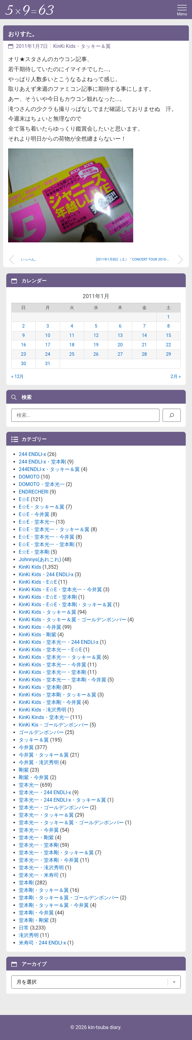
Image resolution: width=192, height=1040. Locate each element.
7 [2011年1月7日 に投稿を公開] (144, 326)
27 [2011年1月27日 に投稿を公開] (120, 354)
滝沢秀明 (29, 935)
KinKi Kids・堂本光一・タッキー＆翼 (60, 657)
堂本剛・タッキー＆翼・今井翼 (54, 905)
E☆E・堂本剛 (34, 552)
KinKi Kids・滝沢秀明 (42, 710)
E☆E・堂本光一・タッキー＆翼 (54, 529)
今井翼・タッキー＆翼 (44, 755)
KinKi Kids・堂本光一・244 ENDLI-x (59, 642)
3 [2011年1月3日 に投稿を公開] (47, 326)
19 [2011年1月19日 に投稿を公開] (96, 345)
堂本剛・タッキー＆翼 (44, 890)
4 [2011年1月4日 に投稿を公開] (72, 326)
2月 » (176, 376)
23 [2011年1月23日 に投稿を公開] (23, 354)
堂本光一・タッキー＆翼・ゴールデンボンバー (71, 822)
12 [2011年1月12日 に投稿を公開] (96, 335)
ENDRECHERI (33, 492)
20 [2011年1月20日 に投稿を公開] (120, 345)
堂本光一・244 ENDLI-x (45, 792)
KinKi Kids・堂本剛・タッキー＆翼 (57, 695)
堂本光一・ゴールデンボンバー (54, 807)
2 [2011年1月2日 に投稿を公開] (23, 326)
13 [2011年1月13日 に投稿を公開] (120, 335)
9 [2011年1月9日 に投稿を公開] (23, 335)
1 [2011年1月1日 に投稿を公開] (168, 317)
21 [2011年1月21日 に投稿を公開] (144, 345)
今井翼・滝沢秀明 (39, 762)
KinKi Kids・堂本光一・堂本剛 (52, 672)
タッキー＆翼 (34, 740)
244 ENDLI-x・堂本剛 (42, 462)
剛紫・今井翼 (34, 777)
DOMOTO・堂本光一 (42, 484)
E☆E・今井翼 (34, 514)
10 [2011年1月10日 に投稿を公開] (47, 335)
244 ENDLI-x (32, 454)
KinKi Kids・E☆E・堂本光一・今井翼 (60, 589)
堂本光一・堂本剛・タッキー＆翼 (56, 853)
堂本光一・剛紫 (36, 838)
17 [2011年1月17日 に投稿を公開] (47, 345)
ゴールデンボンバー (41, 732)
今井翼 (26, 747)
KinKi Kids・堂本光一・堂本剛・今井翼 (62, 680)
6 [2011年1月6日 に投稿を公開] (120, 326)
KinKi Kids (30, 567)
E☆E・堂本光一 (36, 522)
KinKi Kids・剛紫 (37, 635)
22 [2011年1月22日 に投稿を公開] (168, 345)
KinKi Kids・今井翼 (40, 627)
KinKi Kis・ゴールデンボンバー (53, 725)
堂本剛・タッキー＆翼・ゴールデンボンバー (69, 898)
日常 (24, 928)
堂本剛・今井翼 (36, 913)
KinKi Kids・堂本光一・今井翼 (52, 665)
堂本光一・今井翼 (39, 830)
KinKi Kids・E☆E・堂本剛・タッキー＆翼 (65, 605)
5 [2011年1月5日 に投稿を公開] (96, 326)
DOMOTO (29, 477)
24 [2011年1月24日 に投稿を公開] (47, 354)
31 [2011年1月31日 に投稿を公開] (47, 363)
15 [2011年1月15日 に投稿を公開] (168, 335)
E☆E (24, 499)
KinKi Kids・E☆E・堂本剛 (48, 597)
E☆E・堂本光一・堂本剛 (46, 544)
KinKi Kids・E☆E (38, 582)
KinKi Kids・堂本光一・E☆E (50, 650)
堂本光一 (29, 785)
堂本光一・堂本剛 (39, 845)
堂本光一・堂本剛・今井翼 (49, 860)
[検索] (172, 415)
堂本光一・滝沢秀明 (41, 868)
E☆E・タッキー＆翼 (41, 507)
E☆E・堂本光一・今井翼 (46, 537)
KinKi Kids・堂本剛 (40, 687)
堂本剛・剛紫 (34, 920)
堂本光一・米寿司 (39, 875)
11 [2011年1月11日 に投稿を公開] (71, 335)
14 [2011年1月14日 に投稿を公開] (144, 335)
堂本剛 (26, 883)
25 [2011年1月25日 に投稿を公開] (71, 354)
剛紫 (24, 770)
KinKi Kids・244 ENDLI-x (46, 574)
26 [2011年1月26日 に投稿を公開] (96, 354)
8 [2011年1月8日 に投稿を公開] (168, 326)
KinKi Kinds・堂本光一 (44, 717)
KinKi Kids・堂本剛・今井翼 (50, 702)
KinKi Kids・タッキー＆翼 (82, 46)
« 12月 (17, 376)
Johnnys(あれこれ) (40, 559)
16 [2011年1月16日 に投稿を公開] (23, 345)
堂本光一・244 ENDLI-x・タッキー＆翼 (62, 800)
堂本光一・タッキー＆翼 (46, 815)
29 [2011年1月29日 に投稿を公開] (168, 354)
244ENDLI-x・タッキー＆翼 (49, 469)
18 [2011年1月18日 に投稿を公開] (71, 345)
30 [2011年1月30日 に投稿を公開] (23, 363)
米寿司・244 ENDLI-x (42, 943)
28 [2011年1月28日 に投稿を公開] (144, 354)
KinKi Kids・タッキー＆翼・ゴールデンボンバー (72, 620)
